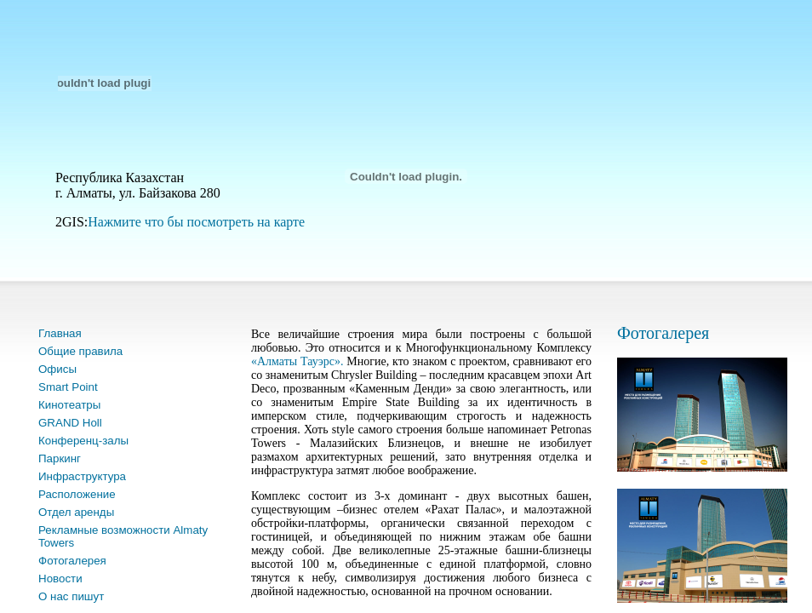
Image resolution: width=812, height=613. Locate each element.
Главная (60, 333)
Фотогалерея (72, 560)
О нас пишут (71, 596)
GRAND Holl (70, 422)
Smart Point (68, 387)
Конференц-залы (83, 440)
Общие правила (80, 351)
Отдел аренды (76, 512)
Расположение (77, 494)
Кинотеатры (69, 404)
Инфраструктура (82, 476)
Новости (60, 578)
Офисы (57, 369)
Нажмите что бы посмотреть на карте (196, 222)
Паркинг (59, 458)
